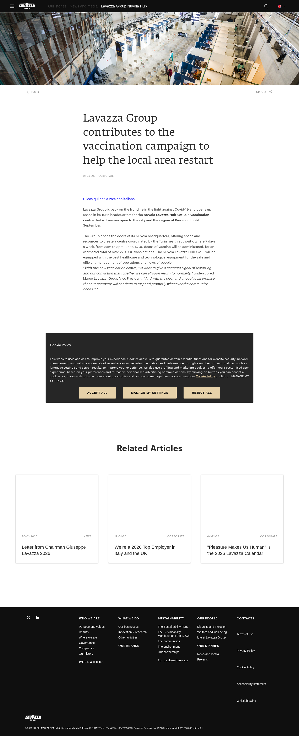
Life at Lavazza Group (212, 637)
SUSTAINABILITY (171, 618)
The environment (169, 646)
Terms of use (245, 634)
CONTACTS (245, 618)
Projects (202, 659)
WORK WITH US (91, 662)
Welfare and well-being (212, 632)
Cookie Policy (245, 667)
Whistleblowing (246, 700)
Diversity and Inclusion (212, 626)
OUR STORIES (208, 645)
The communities (169, 641)
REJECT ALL (202, 393)
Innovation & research (132, 632)
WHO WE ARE (89, 618)
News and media (208, 654)
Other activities (128, 637)
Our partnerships (169, 652)
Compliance (86, 648)
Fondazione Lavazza (173, 660)
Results (84, 632)
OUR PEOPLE (207, 618)
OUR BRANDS (128, 645)
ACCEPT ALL (97, 393)
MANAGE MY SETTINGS (149, 393)
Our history (86, 653)
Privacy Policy (246, 650)
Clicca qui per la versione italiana (109, 199)
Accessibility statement (251, 684)
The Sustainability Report (174, 626)
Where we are (88, 637)
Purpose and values (92, 626)
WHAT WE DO (128, 618)
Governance (87, 643)
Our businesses (128, 626)
